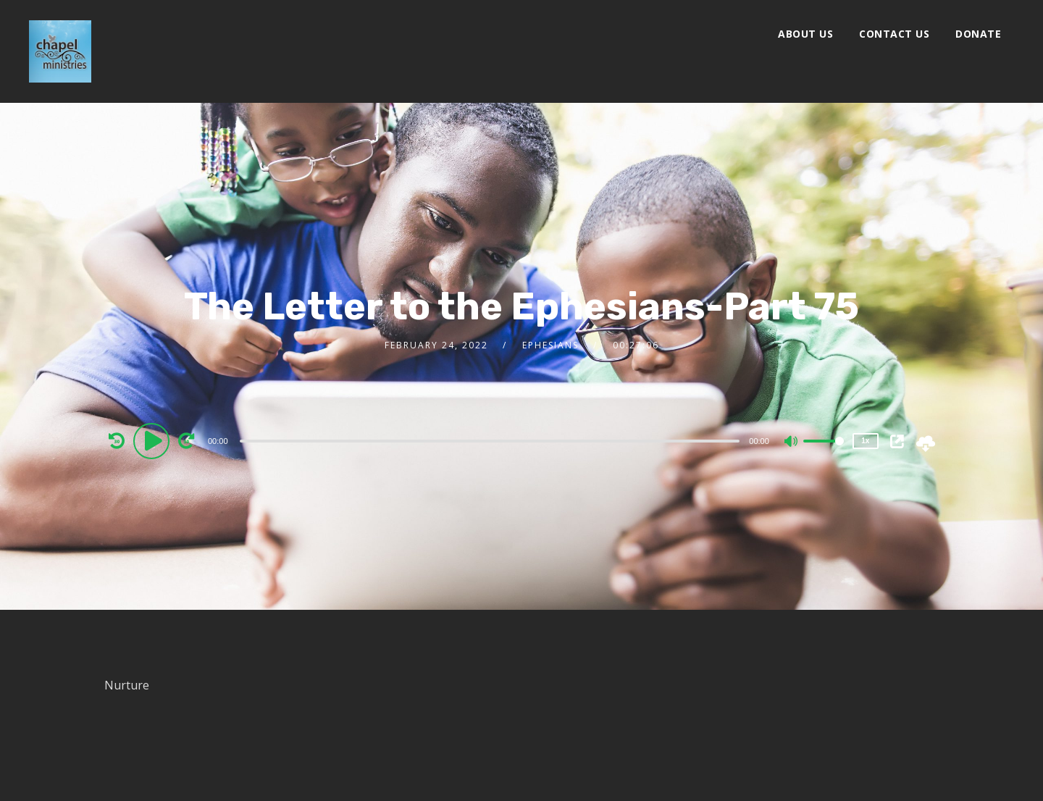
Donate (978, 34)
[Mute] (791, 442)
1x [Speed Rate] (865, 441)
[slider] (490, 441)
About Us (805, 34)
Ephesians (550, 345)
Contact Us (894, 34)
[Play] (153, 440)
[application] (491, 440)
